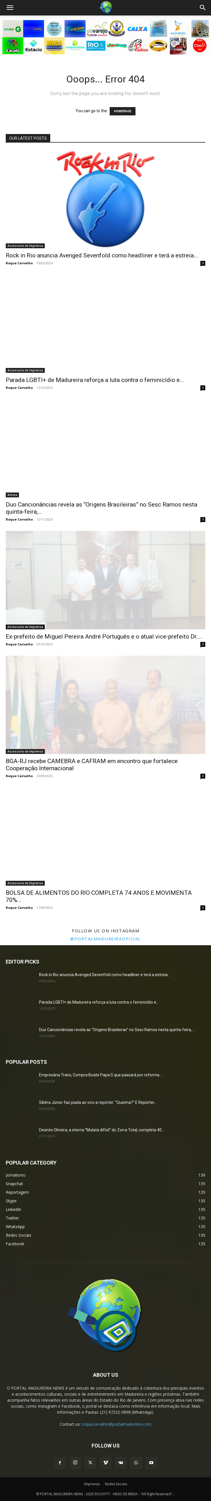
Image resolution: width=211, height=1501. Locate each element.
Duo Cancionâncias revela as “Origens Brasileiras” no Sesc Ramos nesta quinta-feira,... (116, 1029)
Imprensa (92, 1484)
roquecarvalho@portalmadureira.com (116, 1424)
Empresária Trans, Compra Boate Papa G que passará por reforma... (100, 1075)
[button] (10, 7)
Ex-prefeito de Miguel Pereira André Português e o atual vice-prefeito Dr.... (104, 636)
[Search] (203, 7)
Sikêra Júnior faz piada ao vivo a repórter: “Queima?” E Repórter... (98, 1102)
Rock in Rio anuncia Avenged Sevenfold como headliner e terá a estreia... (102, 255)
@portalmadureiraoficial (105, 938)
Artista (12, 495)
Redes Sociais (116, 1484)
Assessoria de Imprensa (25, 246)
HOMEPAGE (122, 111)
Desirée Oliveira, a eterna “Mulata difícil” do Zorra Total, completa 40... (101, 1130)
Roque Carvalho (19, 263)
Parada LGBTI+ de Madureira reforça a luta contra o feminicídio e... (95, 380)
